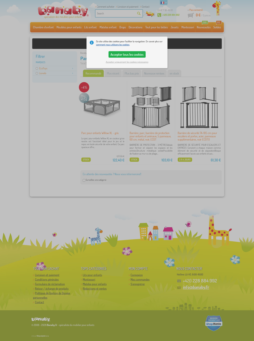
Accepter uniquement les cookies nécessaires (127, 61)
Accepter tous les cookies (127, 54)
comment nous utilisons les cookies (112, 44)
